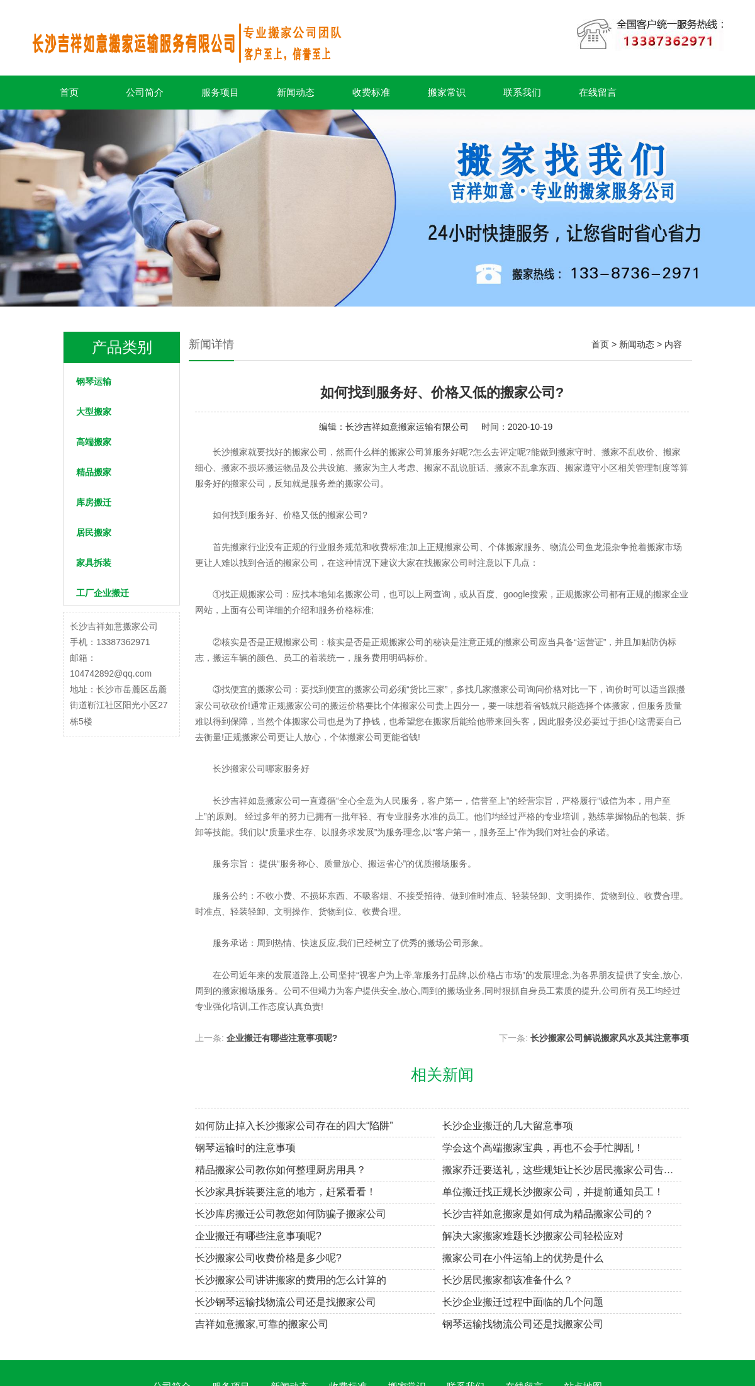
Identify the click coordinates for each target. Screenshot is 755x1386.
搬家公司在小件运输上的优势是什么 (522, 1258)
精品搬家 (93, 472)
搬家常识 (447, 92)
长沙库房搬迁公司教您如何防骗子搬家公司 (290, 1214)
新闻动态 (296, 92)
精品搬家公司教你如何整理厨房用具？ (280, 1169)
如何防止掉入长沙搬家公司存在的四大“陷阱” (294, 1125)
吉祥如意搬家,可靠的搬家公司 (261, 1324)
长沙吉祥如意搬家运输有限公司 (407, 427)
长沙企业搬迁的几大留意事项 (507, 1125)
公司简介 (145, 92)
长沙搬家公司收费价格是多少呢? (268, 1258)
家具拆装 (93, 563)
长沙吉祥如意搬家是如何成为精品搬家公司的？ (548, 1214)
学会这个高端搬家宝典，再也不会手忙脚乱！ (543, 1147)
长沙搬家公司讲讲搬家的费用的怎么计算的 (290, 1280)
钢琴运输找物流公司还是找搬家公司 (522, 1324)
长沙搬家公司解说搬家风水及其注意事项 (609, 1038)
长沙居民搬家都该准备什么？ (507, 1280)
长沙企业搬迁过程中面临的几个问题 (522, 1302)
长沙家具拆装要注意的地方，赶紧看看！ (285, 1191)
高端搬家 (93, 442)
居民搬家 (93, 532)
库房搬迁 (93, 502)
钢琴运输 (93, 381)
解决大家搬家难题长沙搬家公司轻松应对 (533, 1236)
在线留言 (598, 92)
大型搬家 (93, 412)
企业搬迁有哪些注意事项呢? (282, 1038)
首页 (69, 92)
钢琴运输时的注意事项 (245, 1147)
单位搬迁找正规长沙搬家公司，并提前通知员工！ (553, 1191)
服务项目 (220, 92)
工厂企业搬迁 (102, 593)
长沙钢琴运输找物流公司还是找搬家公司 (285, 1302)
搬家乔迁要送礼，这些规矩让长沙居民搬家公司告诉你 (562, 1169)
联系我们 (522, 92)
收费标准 (371, 92)
